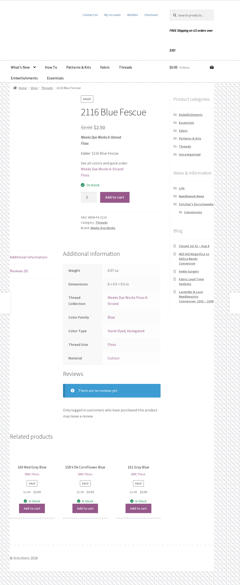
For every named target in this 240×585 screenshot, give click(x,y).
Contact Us (90, 15)
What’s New (20, 67)
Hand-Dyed (116, 330)
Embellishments (24, 78)
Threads (125, 67)
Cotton (113, 358)
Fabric (105, 67)
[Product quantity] (89, 197)
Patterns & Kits (78, 67)
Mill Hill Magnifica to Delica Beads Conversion (194, 258)
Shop (34, 88)
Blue (111, 317)
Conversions (193, 212)
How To (51, 67)
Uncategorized (190, 154)
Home (23, 88)
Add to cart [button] (32, 508)
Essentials (55, 78)
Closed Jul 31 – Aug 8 (194, 246)
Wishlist (132, 15)
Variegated (135, 330)
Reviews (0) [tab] (19, 271)
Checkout (151, 15)
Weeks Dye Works (102, 228)
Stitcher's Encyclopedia (196, 204)
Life (182, 188)
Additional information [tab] (28, 257)
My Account (112, 15)
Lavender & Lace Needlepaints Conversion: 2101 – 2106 (196, 296)
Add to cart (114, 197)
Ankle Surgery (189, 271)
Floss (112, 344)
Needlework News (191, 196)
